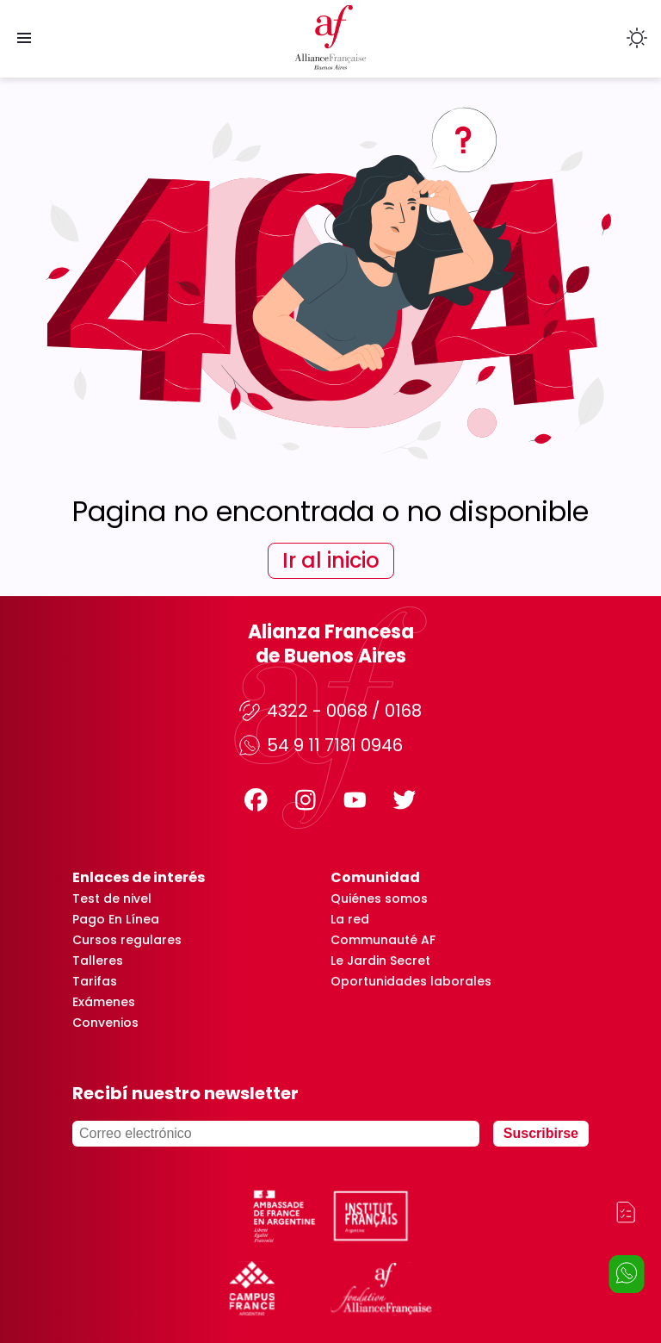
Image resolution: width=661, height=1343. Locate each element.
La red (349, 919)
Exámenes (103, 1002)
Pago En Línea (115, 919)
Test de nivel (111, 898)
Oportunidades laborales (410, 981)
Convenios (105, 1022)
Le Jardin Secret (380, 960)
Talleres (97, 960)
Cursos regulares (127, 940)
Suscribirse (540, 1133)
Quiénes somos (379, 898)
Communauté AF (383, 940)
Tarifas (94, 981)
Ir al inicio (331, 560)
